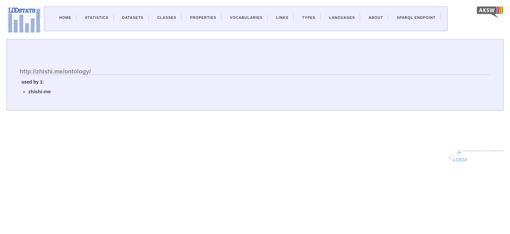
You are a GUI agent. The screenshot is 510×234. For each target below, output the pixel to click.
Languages (342, 18)
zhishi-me (39, 91)
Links (282, 18)
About (376, 18)
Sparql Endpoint (416, 18)
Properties (203, 18)
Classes (166, 18)
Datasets (133, 18)
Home (65, 18)
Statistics (97, 18)
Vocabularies (246, 18)
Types (308, 18)
